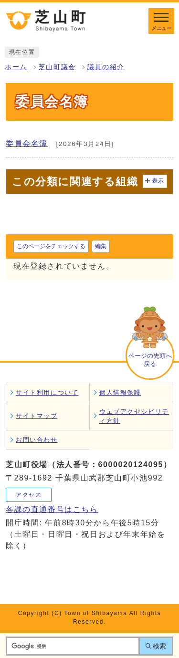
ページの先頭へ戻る (150, 359)
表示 (158, 181)
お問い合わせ (37, 439)
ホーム (16, 67)
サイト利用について (47, 392)
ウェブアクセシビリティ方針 (134, 416)
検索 (159, 646)
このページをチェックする (51, 246)
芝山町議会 (57, 67)
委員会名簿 (27, 143)
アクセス (29, 494)
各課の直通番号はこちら (52, 509)
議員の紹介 (106, 67)
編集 (100, 246)
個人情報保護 (120, 392)
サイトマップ (37, 415)
